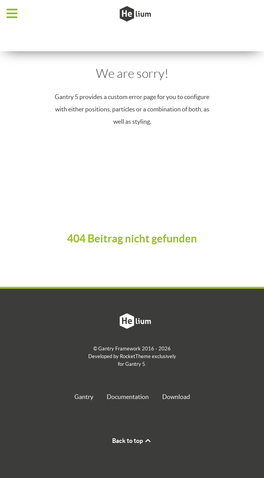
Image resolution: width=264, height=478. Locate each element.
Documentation (128, 396)
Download (176, 396)
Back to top (132, 440)
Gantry (83, 396)
